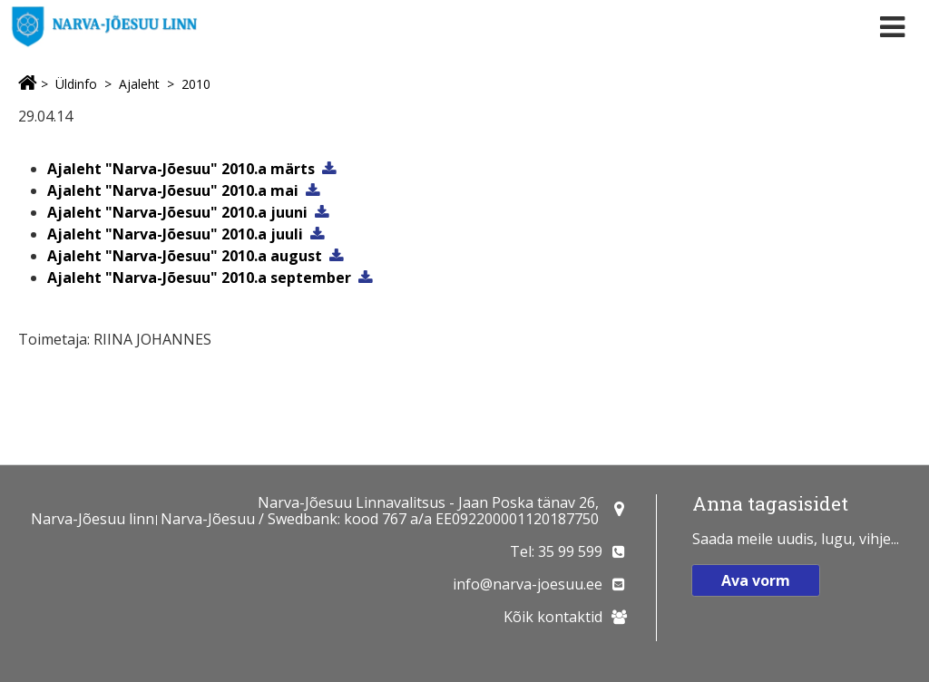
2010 (195, 84)
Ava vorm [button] (755, 580)
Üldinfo (76, 84)
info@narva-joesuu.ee (527, 584)
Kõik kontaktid (553, 617)
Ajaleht (139, 84)
